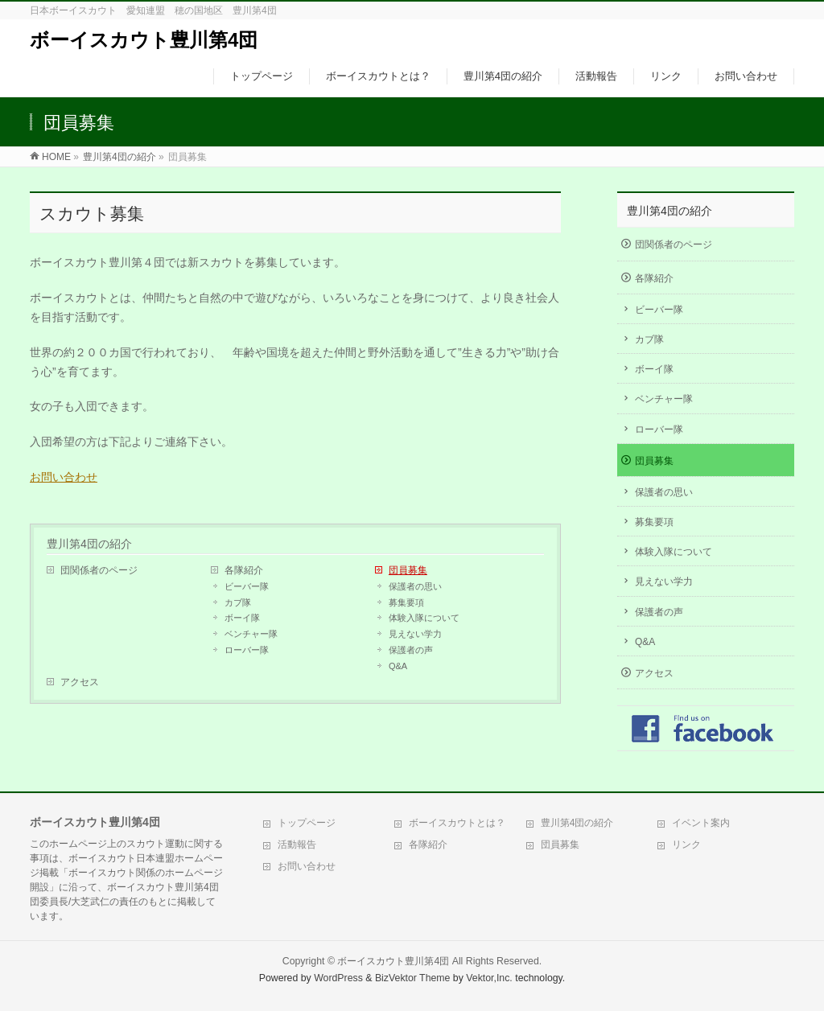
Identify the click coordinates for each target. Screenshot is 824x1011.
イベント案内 (701, 822)
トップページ (307, 822)
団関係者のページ (99, 570)
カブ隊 (238, 602)
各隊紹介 (244, 570)
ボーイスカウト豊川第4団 (144, 40)
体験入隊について (424, 618)
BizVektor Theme (413, 978)
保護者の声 (411, 650)
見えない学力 (415, 634)
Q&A (398, 666)
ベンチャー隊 (251, 634)
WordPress (338, 978)
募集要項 (406, 602)
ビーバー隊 (247, 586)
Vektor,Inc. (489, 978)
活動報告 (297, 844)
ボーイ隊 (242, 618)
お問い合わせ (63, 477)
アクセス (79, 682)
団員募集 (408, 570)
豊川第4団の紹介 (89, 543)
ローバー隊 (247, 650)
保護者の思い (415, 586)
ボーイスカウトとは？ (457, 822)
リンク (686, 844)
